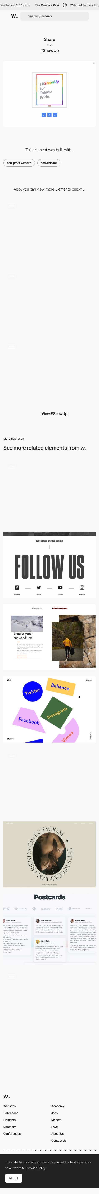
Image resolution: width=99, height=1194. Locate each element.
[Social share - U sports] (49, 565)
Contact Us (58, 1140)
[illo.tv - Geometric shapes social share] (49, 709)
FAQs (54, 1126)
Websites (9, 1106)
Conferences (12, 1133)
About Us (57, 1133)
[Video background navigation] (49, 372)
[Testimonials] (49, 928)
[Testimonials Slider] (49, 1004)
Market (56, 1120)
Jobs (54, 1113)
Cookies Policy (35, 1168)
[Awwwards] (14, 16)
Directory (9, 1126)
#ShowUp (49, 50)
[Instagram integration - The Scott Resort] (49, 782)
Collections (10, 1113)
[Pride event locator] (49, 302)
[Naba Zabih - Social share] (49, 854)
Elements (9, 1120)
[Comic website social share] (49, 492)
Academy (57, 1106)
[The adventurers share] (49, 637)
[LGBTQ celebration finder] (49, 231)
